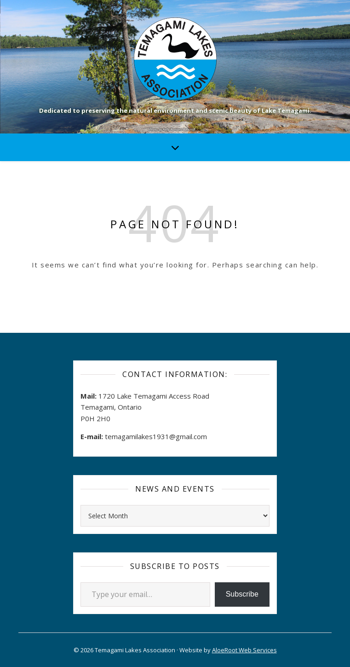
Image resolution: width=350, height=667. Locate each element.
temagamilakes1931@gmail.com (156, 436)
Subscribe (242, 594)
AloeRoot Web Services (244, 650)
